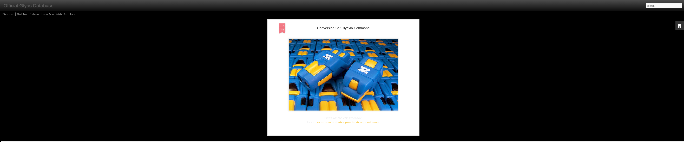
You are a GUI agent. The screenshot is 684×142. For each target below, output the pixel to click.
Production (34, 14)
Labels (59, 14)
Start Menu (22, 14)
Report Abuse (366, 140)
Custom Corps (48, 14)
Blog (66, 14)
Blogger (357, 140)
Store (72, 14)
